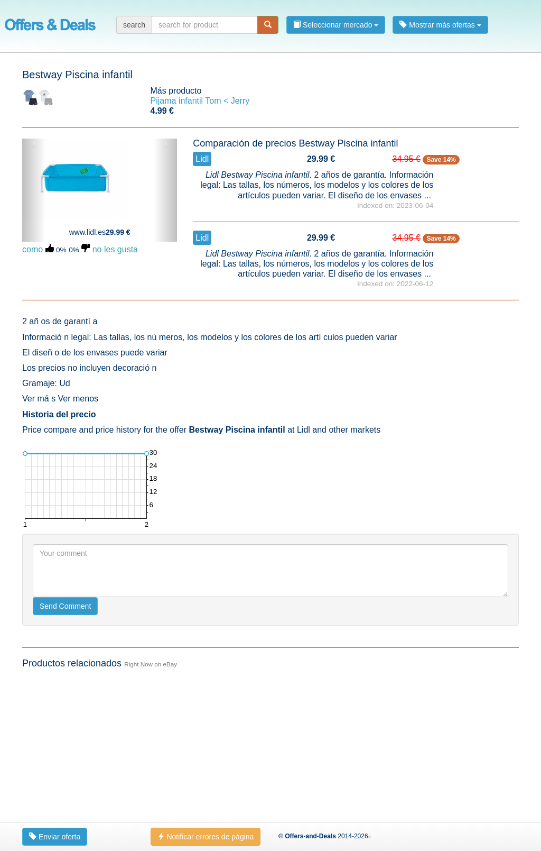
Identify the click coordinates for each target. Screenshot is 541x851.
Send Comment (65, 606)
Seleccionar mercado (335, 25)
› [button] (165, 144)
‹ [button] (34, 144)
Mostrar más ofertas (440, 25)
